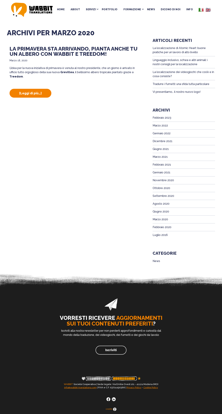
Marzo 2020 (160, 219)
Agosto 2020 (161, 203)
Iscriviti (111, 350)
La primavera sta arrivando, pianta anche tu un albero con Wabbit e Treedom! (74, 51)
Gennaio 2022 (161, 133)
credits (111, 409)
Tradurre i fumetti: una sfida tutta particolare (181, 84)
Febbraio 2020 (162, 227)
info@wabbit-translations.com (80, 387)
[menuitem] (200, 10)
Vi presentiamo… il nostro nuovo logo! (177, 91)
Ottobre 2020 (161, 188)
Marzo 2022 (160, 125)
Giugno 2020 (161, 211)
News (156, 261)
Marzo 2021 (160, 156)
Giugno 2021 (161, 149)
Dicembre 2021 (162, 141)
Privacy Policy (134, 387)
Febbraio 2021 (162, 164)
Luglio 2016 (160, 235)
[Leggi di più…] (35, 94)
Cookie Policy (150, 387)
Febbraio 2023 (162, 117)
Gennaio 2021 (161, 172)
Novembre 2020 (163, 180)
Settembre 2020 (163, 196)
